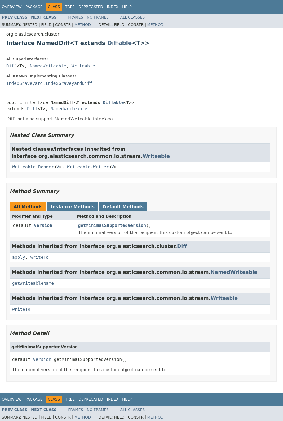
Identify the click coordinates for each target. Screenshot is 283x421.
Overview (12, 7)
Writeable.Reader (33, 166)
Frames (75, 17)
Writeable (83, 65)
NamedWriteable (48, 65)
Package (33, 7)
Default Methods (123, 206)
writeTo (39, 257)
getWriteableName (33, 283)
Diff (11, 65)
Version (43, 225)
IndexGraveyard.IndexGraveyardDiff (49, 83)
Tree (70, 7)
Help (127, 7)
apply (18, 257)
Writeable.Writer (88, 166)
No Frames (98, 17)
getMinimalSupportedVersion (112, 225)
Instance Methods (72, 206)
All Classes (132, 17)
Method (82, 25)
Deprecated (90, 7)
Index (113, 7)
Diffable (119, 43)
